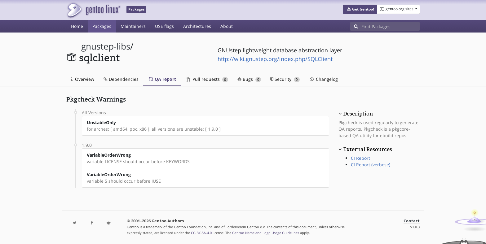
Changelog (323, 79)
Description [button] (358, 114)
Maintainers (133, 26)
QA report (162, 79)
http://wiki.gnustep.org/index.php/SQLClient (275, 59)
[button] (360, 9)
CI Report (360, 158)
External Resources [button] (367, 149)
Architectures (197, 26)
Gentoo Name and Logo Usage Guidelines (265, 232)
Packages (101, 26)
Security (285, 79)
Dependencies (121, 79)
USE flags (164, 26)
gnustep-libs (105, 46)
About (226, 26)
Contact (412, 221)
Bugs (249, 79)
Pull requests (207, 79)
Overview (82, 79)
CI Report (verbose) (370, 165)
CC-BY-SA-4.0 (201, 232)
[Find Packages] (390, 26)
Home (77, 26)
